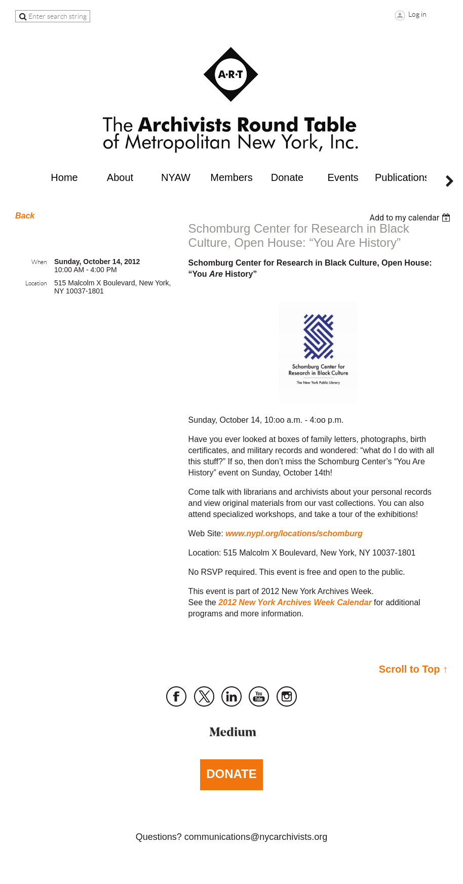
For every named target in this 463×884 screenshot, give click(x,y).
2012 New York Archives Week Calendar (294, 602)
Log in (417, 14)
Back (24, 215)
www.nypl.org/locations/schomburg (294, 533)
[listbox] (411, 217)
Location (36, 283)
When (39, 262)
